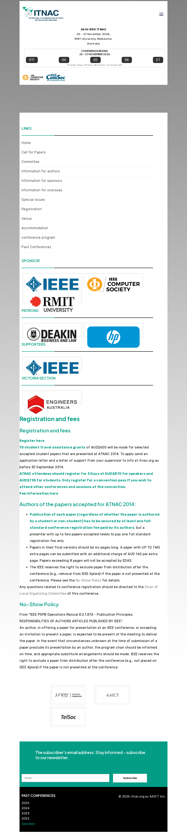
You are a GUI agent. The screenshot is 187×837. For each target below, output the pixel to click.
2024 (25, 808)
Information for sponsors (42, 181)
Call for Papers (34, 152)
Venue (27, 219)
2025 (25, 803)
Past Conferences (36, 247)
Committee (30, 162)
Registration (32, 209)
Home (26, 143)
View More (28, 823)
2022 (25, 818)
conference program (38, 237)
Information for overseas (42, 190)
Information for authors (41, 171)
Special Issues (33, 200)
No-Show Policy (89, 580)
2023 (25, 813)
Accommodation (35, 228)
